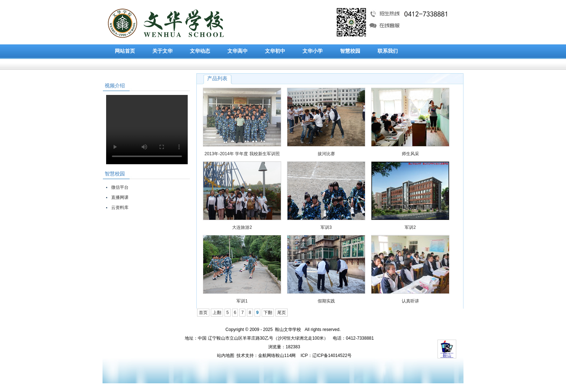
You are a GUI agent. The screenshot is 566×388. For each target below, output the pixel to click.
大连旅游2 (242, 227)
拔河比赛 (326, 153)
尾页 (281, 312)
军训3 (326, 227)
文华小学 (312, 51)
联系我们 (388, 51)
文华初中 (275, 51)
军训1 (242, 301)
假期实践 (326, 301)
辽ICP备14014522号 (332, 355)
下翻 (268, 312)
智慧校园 (350, 51)
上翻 (217, 312)
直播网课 (120, 197)
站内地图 (225, 355)
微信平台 (120, 187)
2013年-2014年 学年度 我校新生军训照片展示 (241, 155)
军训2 (410, 227)
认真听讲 (410, 301)
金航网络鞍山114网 (277, 355)
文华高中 (237, 51)
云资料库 (120, 207)
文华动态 (200, 51)
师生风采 (410, 153)
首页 (203, 312)
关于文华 (162, 51)
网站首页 (125, 51)
